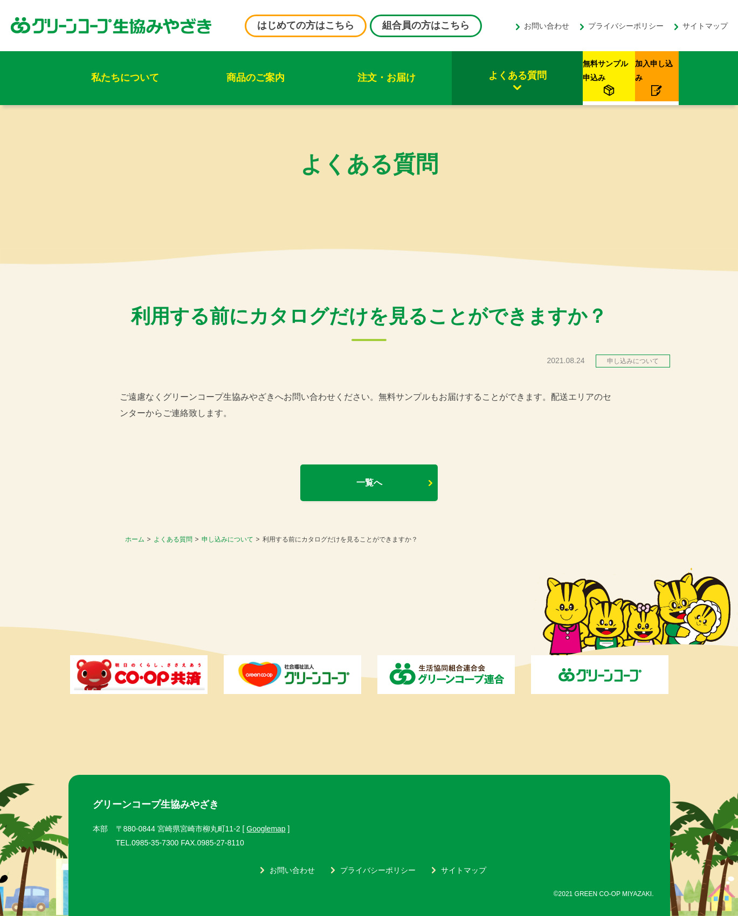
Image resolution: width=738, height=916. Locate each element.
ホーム (134, 539)
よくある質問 (407, 75)
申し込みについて (227, 539)
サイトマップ (705, 26)
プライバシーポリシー (626, 26)
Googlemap (265, 828)
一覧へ (369, 482)
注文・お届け (308, 77)
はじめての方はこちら (305, 25)
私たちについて (109, 77)
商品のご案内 (209, 77)
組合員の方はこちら (426, 25)
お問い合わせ (546, 26)
